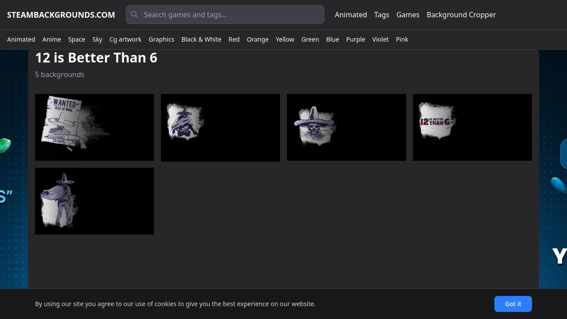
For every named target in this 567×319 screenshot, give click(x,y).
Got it (513, 304)
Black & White (201, 39)
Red (234, 39)
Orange (257, 39)
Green (310, 39)
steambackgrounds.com (61, 14)
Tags (381, 14)
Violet (381, 39)
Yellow (285, 39)
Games (407, 14)
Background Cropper (461, 14)
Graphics (162, 39)
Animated (351, 14)
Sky (97, 39)
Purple (355, 39)
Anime (52, 39)
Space (76, 39)
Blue (332, 39)
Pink (402, 39)
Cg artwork (125, 39)
